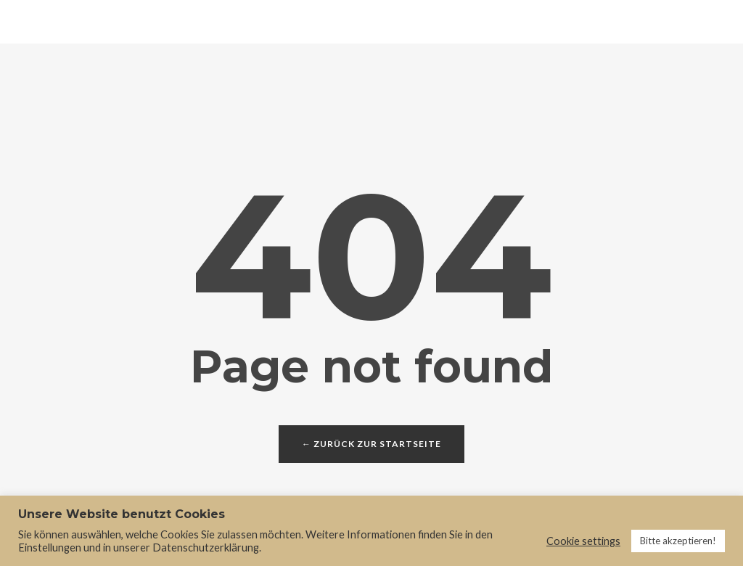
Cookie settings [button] (583, 541)
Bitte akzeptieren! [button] (678, 540)
